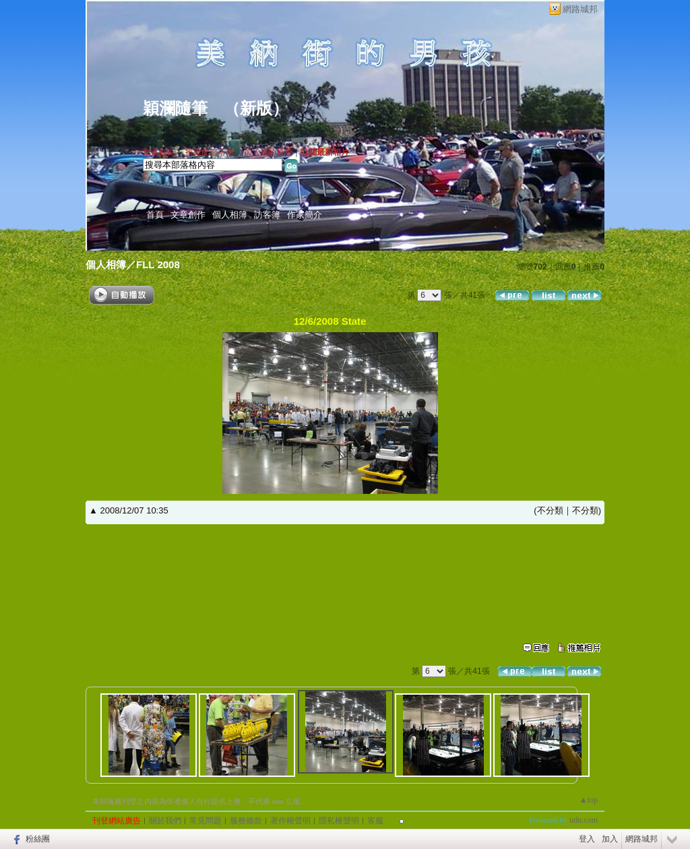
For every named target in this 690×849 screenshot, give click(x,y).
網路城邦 (580, 9)
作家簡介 (304, 215)
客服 (375, 820)
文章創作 (188, 215)
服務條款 (246, 820)
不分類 (550, 510)
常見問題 (205, 820)
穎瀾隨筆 (175, 108)
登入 (587, 839)
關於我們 (165, 820)
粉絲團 (38, 839)
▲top (588, 800)
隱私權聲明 (339, 820)
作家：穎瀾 (163, 140)
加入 (610, 839)
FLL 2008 (158, 264)
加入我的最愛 (268, 152)
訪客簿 (267, 215)
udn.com (583, 820)
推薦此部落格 (209, 152)
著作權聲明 (290, 820)
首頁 (155, 215)
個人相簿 (229, 215)
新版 (256, 108)
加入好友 (159, 152)
